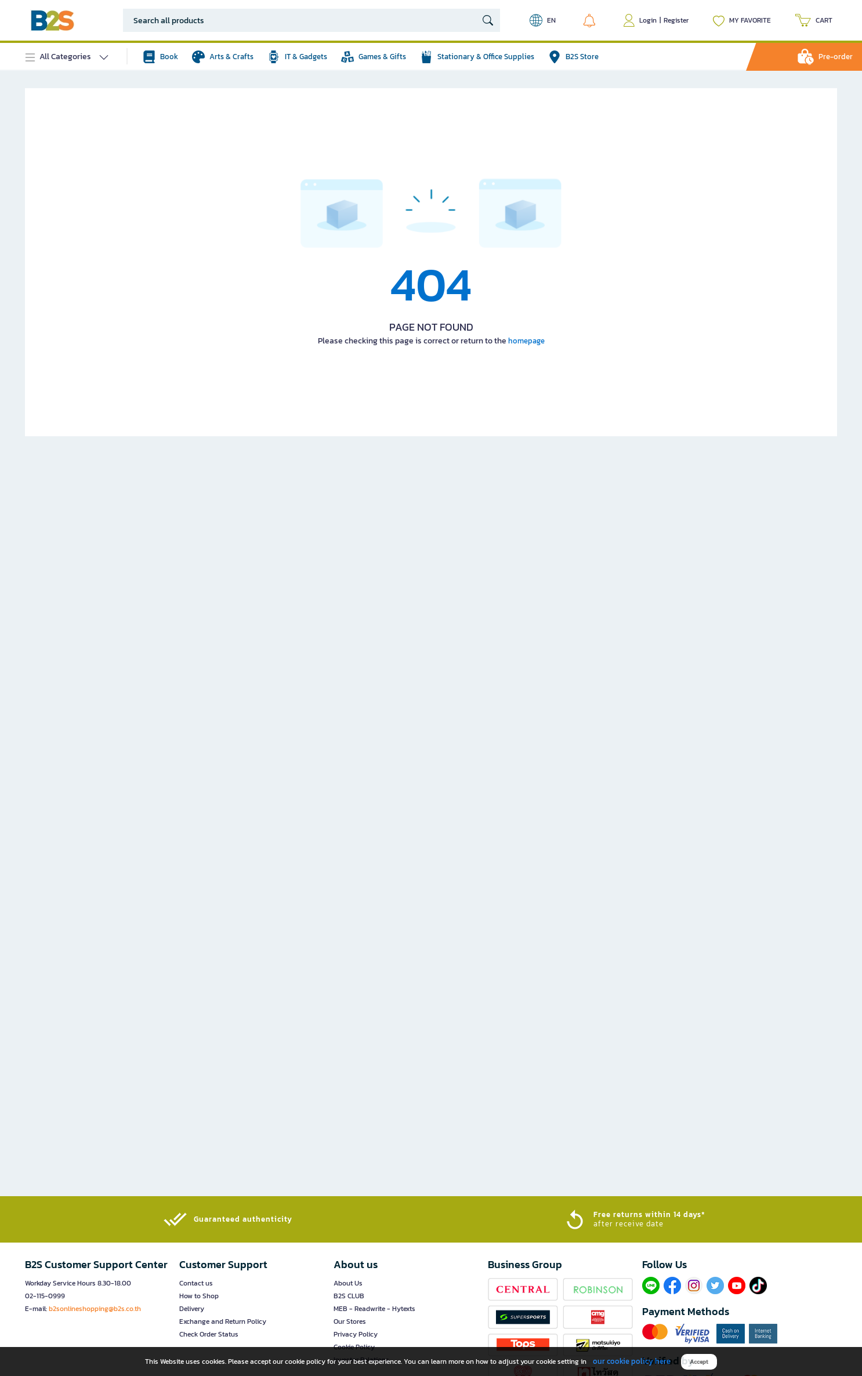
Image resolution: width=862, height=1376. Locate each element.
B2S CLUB (349, 1296)
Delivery (191, 1308)
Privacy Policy (356, 1334)
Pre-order (835, 56)
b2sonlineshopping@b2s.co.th (95, 1308)
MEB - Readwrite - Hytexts (374, 1308)
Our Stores (350, 1321)
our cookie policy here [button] (632, 1361)
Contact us (196, 1283)
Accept (699, 1361)
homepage (526, 340)
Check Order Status (208, 1334)
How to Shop (199, 1296)
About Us (348, 1283)
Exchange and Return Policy (222, 1321)
